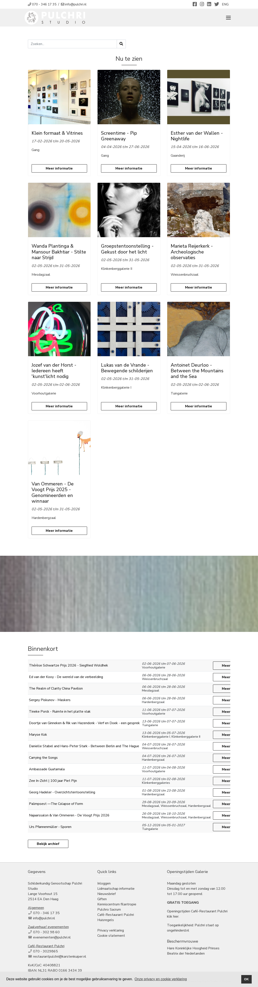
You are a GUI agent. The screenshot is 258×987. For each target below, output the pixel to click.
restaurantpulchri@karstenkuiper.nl (59, 956)
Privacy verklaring (110, 930)
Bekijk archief (48, 843)
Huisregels (105, 920)
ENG (225, 4)
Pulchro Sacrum (109, 909)
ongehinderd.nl (178, 930)
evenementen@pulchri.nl (52, 937)
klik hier (173, 916)
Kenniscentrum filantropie (116, 904)
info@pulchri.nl (44, 918)
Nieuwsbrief (106, 893)
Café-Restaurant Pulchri (115, 914)
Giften (102, 899)
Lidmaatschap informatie (116, 888)
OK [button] (246, 979)
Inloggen (104, 883)
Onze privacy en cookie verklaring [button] (161, 979)
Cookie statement (111, 935)
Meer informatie (59, 168)
